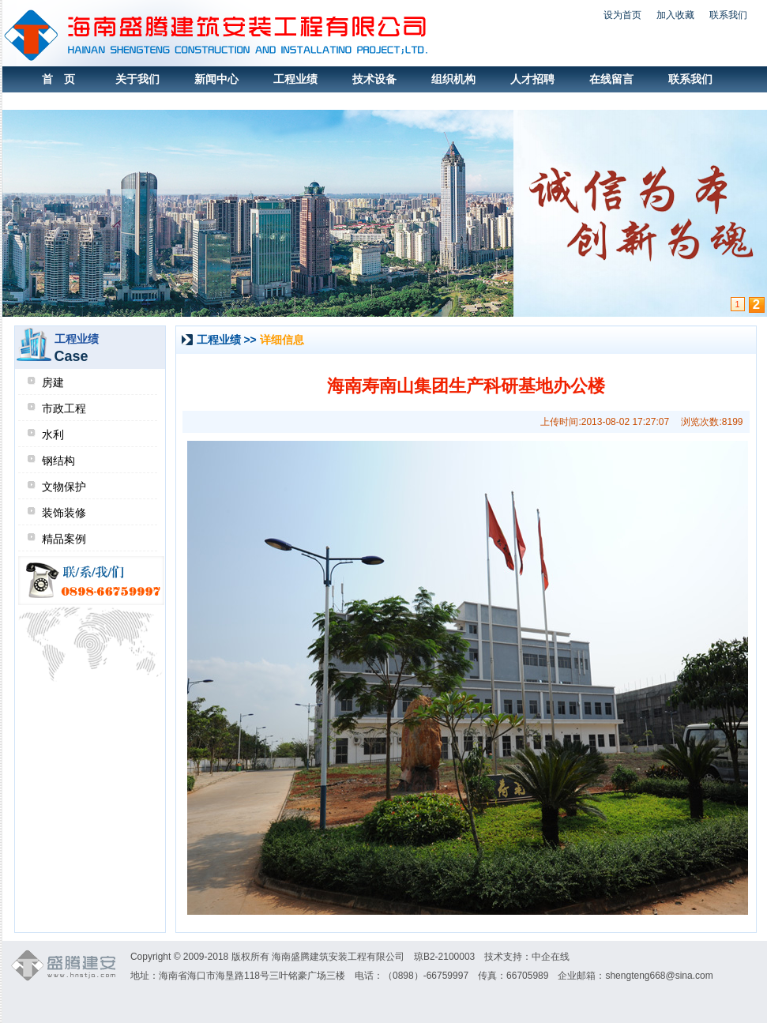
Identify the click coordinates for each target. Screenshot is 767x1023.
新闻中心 (216, 79)
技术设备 (374, 79)
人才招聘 (532, 79)
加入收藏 (675, 15)
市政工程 (64, 408)
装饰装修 (64, 512)
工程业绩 (295, 79)
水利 (53, 434)
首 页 (58, 79)
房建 (53, 382)
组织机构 (453, 79)
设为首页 (622, 15)
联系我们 (728, 15)
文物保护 (64, 486)
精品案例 (64, 538)
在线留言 (611, 79)
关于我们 (137, 79)
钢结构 (58, 460)
